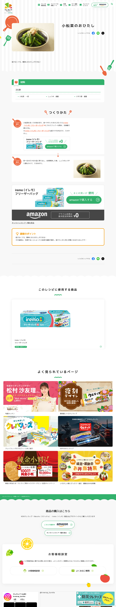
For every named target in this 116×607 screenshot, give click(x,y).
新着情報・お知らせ (70, 583)
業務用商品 (100, 563)
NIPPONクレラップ (11, 566)
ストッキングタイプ (79, 558)
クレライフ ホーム (7, 395)
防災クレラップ (10, 561)
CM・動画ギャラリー (72, 4)
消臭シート (77, 566)
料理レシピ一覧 (38, 583)
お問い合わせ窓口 (70, 590)
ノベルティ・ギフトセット (104, 566)
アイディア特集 (12, 581)
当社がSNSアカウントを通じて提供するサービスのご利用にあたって (100, 583)
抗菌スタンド (78, 563)
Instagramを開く (28, 526)
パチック (99, 558)
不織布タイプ (78, 561)
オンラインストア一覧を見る (23, 223)
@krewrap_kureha (47, 491)
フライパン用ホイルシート (36, 558)
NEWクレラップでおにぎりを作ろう (44, 586)
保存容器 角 (54, 566)
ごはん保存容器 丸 (56, 563)
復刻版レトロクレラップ (13, 563)
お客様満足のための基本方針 (93, 579)
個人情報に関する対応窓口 (93, 588)
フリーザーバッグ (56, 558)
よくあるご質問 (69, 578)
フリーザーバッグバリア (58, 561)
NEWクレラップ (10, 558)
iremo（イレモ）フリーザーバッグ (37, 131)
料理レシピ (16, 395)
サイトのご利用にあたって (93, 581)
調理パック (32, 563)
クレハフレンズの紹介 (103, 568)
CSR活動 (67, 585)
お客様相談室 (69, 581)
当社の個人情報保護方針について (94, 586)
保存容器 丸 (54, 569)
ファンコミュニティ (70, 587)
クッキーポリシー (90, 590)
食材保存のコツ (12, 578)
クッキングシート (34, 561)
